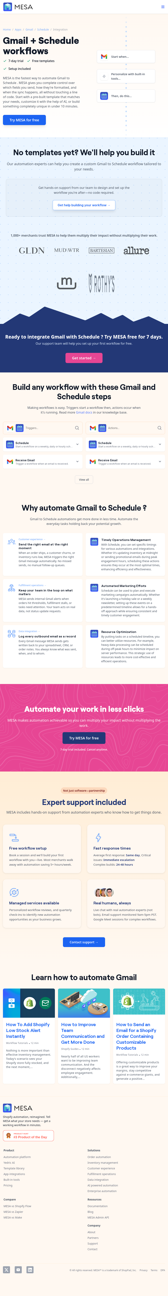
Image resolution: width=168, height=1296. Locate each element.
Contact (93, 1249)
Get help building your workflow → (84, 205)
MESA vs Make (13, 1217)
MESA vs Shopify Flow (17, 1206)
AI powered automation (103, 1185)
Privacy (143, 1270)
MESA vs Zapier (13, 1212)
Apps (18, 29)
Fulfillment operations (102, 1174)
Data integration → (29, 631)
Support (93, 1243)
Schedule (43, 29)
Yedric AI (9, 1162)
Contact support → (84, 942)
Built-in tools (12, 1180)
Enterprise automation (102, 1191)
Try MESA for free (24, 120)
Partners (93, 1238)
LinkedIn (30, 1269)
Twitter (6, 1269)
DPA (163, 1270)
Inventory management (103, 1162)
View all (84, 479)
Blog (91, 1212)
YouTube (18, 1269)
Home (7, 29)
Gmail (29, 29)
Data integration (98, 1180)
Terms (154, 1270)
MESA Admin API (98, 1217)
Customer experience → (32, 539)
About (91, 1232)
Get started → (84, 358)
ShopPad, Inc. (129, 1270)
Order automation (99, 1157)
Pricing (8, 1185)
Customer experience (101, 1168)
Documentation (98, 1206)
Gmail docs (84, 412)
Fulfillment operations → (32, 585)
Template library (14, 1168)
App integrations (14, 1174)
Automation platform (17, 1157)
